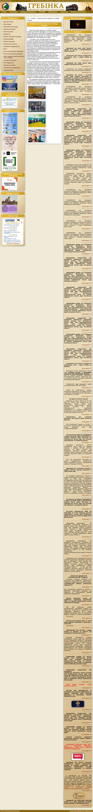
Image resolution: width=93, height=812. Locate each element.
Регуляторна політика (10, 44)
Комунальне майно (9, 65)
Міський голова (8, 22)
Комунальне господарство (12, 67)
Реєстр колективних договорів (13, 54)
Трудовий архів (8, 70)
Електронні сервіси (10, 29)
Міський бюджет (9, 39)
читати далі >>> (86, 44)
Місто (5, 49)
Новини (33, 18)
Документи (7, 34)
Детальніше (69, 616)
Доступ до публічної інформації (13, 51)
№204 (66, 640)
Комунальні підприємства (12, 46)
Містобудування (9, 62)
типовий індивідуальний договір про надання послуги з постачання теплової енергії (77, 786)
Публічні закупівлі (9, 41)
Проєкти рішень (8, 31)
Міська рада (7, 24)
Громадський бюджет (10, 60)
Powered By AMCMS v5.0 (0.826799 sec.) (81, 811)
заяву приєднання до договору (79, 788)
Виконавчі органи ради (11, 26)
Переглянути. (70, 625)
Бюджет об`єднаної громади (12, 36)
